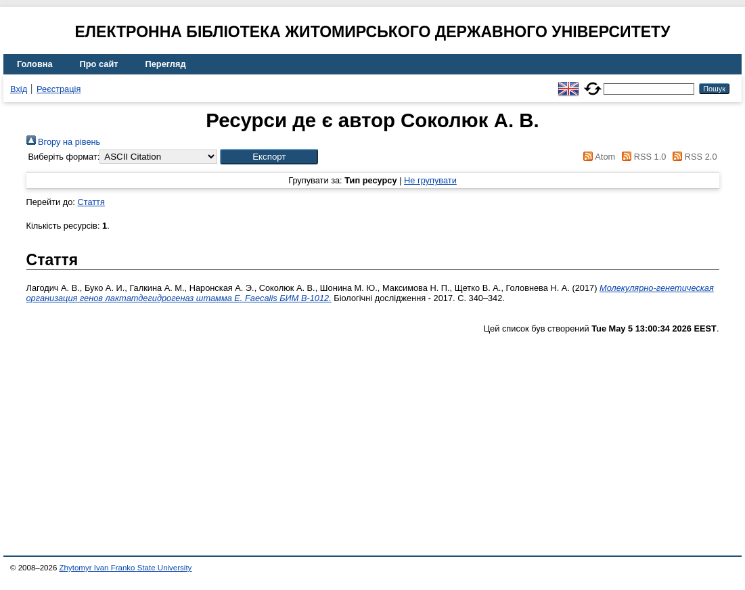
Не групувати (430, 180)
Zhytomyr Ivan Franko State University (126, 568)
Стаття (90, 202)
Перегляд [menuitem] (165, 64)
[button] (269, 156)
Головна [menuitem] (35, 64)
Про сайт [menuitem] (99, 64)
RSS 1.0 (642, 157)
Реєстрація (59, 89)
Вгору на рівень (63, 142)
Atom (597, 157)
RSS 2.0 (693, 157)
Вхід (18, 89)
